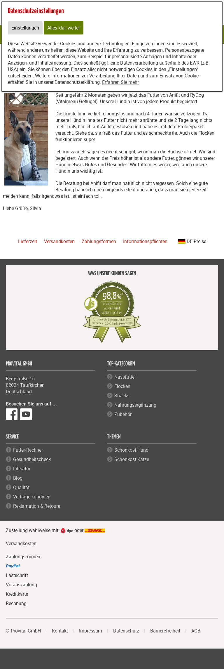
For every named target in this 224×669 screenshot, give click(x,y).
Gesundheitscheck (32, 459)
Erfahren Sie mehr (120, 82)
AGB (195, 631)
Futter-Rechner (28, 450)
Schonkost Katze (131, 459)
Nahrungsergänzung (135, 405)
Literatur (21, 468)
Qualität (21, 487)
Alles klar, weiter (63, 28)
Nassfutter (125, 377)
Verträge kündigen (31, 496)
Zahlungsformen (99, 241)
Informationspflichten (145, 241)
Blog (17, 478)
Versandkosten (59, 241)
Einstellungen (25, 28)
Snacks (122, 395)
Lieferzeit (27, 241)
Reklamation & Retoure (36, 506)
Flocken (122, 386)
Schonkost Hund (131, 450)
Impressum (90, 631)
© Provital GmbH (23, 631)
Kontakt (60, 631)
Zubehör (123, 414)
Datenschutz (126, 631)
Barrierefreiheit (165, 631)
